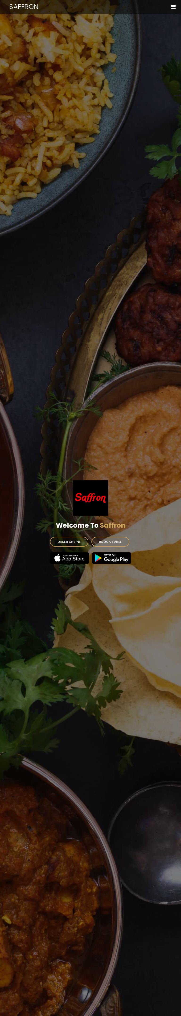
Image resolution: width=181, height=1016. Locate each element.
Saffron (24, 6)
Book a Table (110, 541)
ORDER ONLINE (69, 541)
